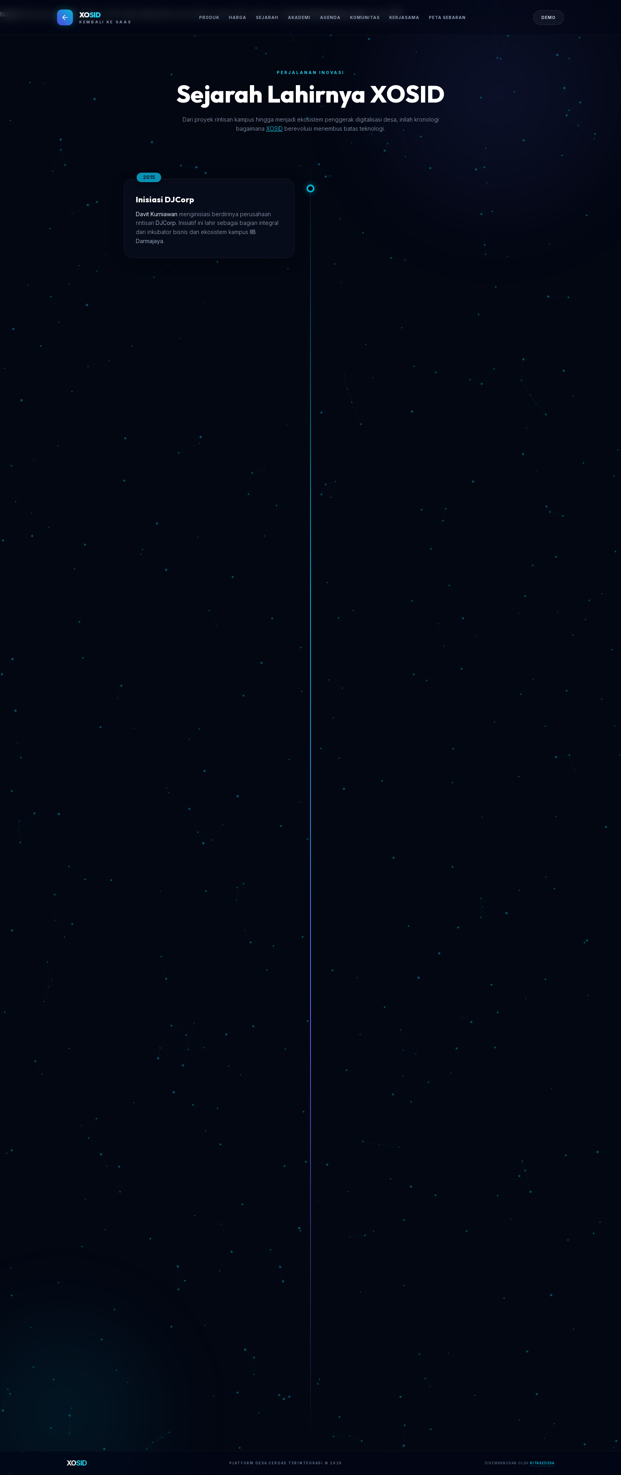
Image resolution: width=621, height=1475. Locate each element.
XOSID (274, 128)
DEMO (548, 17)
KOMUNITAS (365, 17)
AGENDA (330, 17)
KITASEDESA (542, 1463)
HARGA (237, 17)
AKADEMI (299, 17)
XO (77, 1463)
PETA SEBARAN (447, 17)
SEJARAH (267, 17)
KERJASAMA (404, 17)
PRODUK (209, 17)
